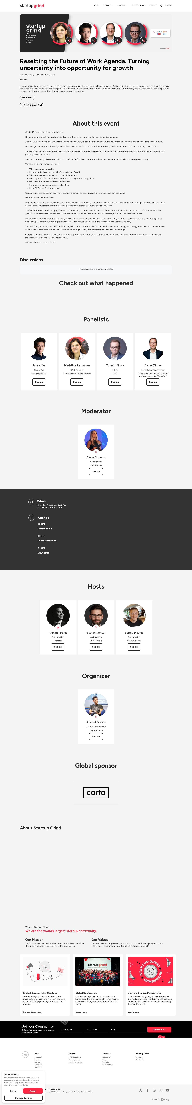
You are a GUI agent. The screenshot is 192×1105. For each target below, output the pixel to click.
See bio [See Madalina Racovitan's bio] (77, 382)
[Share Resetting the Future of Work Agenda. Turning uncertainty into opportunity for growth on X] (28, 105)
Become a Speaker (76, 1062)
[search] (161, 6)
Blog (104, 1060)
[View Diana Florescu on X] (96, 452)
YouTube (105, 1062)
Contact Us (140, 1060)
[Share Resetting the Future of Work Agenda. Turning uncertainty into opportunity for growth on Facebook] (22, 105)
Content (121, 6)
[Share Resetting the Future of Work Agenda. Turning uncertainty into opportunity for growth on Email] (41, 105)
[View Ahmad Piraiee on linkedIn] (58, 627)
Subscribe (158, 1029)
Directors (38, 1067)
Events (107, 6)
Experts (37, 1060)
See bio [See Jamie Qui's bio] (39, 382)
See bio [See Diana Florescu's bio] (96, 471)
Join (96, 6)
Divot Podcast (107, 1065)
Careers (139, 1057)
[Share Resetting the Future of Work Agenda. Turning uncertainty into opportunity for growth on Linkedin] (34, 105)
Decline (12, 1091)
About (153, 6)
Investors (38, 1057)
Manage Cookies (23, 1098)
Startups (38, 1062)
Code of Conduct (54, 1089)
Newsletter (106, 1057)
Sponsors (38, 1065)
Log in (168, 6)
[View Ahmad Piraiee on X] (96, 717)
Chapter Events (74, 1060)
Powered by (160, 1099)
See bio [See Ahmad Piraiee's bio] (58, 647)
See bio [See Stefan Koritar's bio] (96, 647)
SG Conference (75, 1057)
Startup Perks (139, 6)
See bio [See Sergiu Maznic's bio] (134, 647)
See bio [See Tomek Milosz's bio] (115, 382)
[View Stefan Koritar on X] (96, 627)
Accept (33, 1091)
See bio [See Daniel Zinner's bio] (153, 382)
